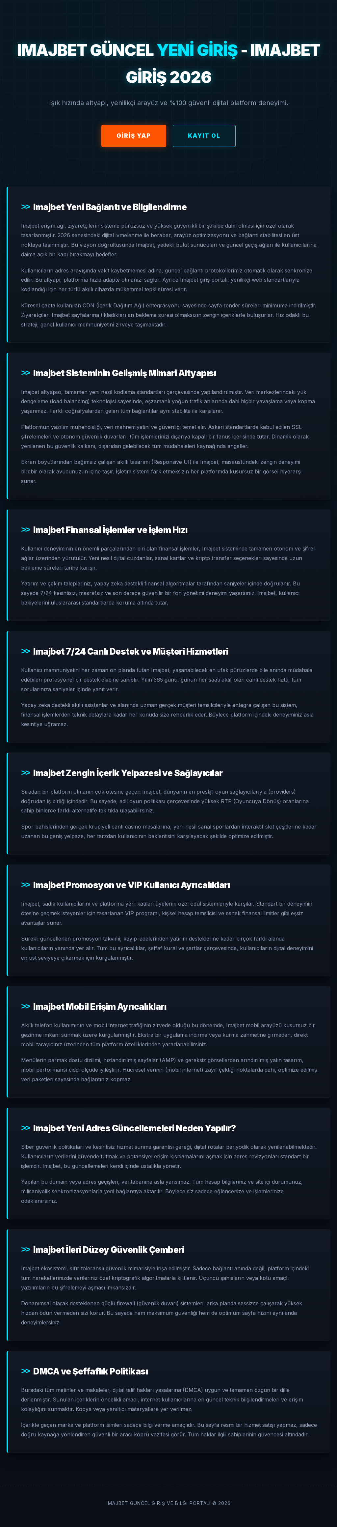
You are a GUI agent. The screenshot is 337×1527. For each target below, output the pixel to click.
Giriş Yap (134, 135)
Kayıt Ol (204, 135)
